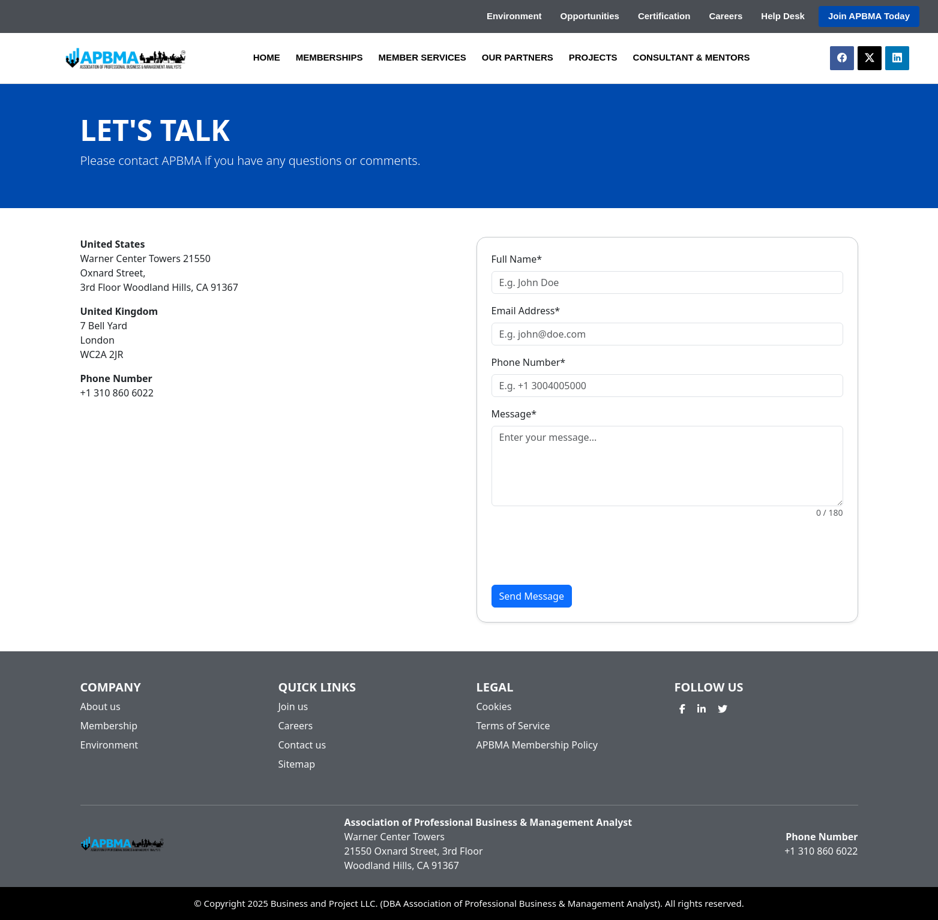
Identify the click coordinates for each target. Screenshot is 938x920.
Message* (514, 413)
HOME (266, 57)
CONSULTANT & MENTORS (691, 57)
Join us (293, 706)
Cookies (494, 706)
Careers (725, 16)
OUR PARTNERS (517, 57)
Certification (664, 16)
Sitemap (297, 764)
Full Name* (517, 259)
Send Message (531, 596)
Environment (514, 16)
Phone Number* (529, 362)
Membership (109, 725)
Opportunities (590, 16)
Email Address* (526, 310)
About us (100, 706)
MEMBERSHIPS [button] (329, 57)
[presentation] (583, 551)
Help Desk (783, 16)
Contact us (302, 744)
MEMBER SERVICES (422, 57)
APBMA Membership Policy (537, 744)
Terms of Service (513, 725)
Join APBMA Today (869, 16)
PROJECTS (593, 57)
